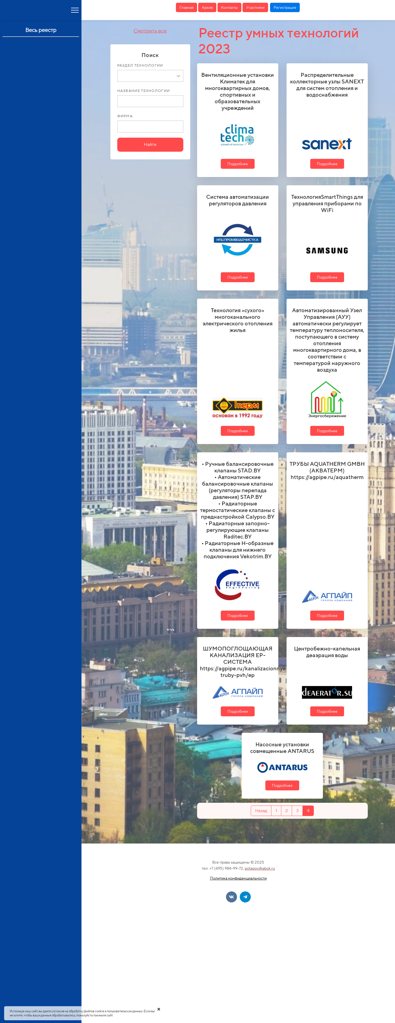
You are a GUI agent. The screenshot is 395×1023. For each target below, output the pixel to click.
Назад (261, 810)
